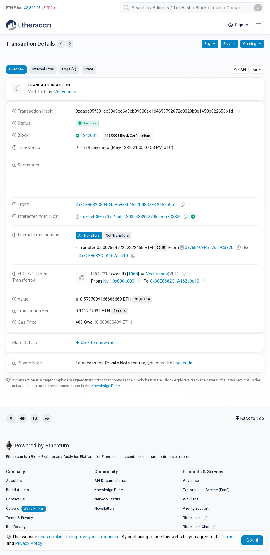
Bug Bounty (15, 526)
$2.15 (160, 248)
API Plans (191, 499)
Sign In (238, 25)
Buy (207, 43)
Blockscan (195, 517)
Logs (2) (69, 69)
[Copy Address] (182, 204)
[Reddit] (47, 418)
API (240, 69)
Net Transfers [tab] (117, 235)
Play (226, 43)
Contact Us (15, 499)
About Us (14, 480)
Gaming (249, 43)
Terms (11, 517)
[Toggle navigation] (258, 25)
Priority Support (196, 508)
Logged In (182, 363)
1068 (133, 274)
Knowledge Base (105, 386)
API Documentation (110, 480)
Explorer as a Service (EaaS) (206, 490)
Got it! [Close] (252, 540)
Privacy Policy (28, 543)
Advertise (191, 480)
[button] (135, 343)
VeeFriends (65, 91)
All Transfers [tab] (89, 235)
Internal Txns (43, 69)
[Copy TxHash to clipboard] (238, 111)
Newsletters (104, 508)
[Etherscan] (28, 25)
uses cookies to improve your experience (79, 536)
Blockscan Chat (199, 526)
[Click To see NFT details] (82, 278)
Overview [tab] (16, 69)
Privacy (27, 517)
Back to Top (250, 418)
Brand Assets (17, 490)
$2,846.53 (32, 7)
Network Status (107, 499)
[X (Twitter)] (11, 418)
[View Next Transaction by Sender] (69, 44)
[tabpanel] (135, 224)
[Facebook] (35, 418)
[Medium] (23, 418)
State (88, 69)
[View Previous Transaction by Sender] (61, 44)
